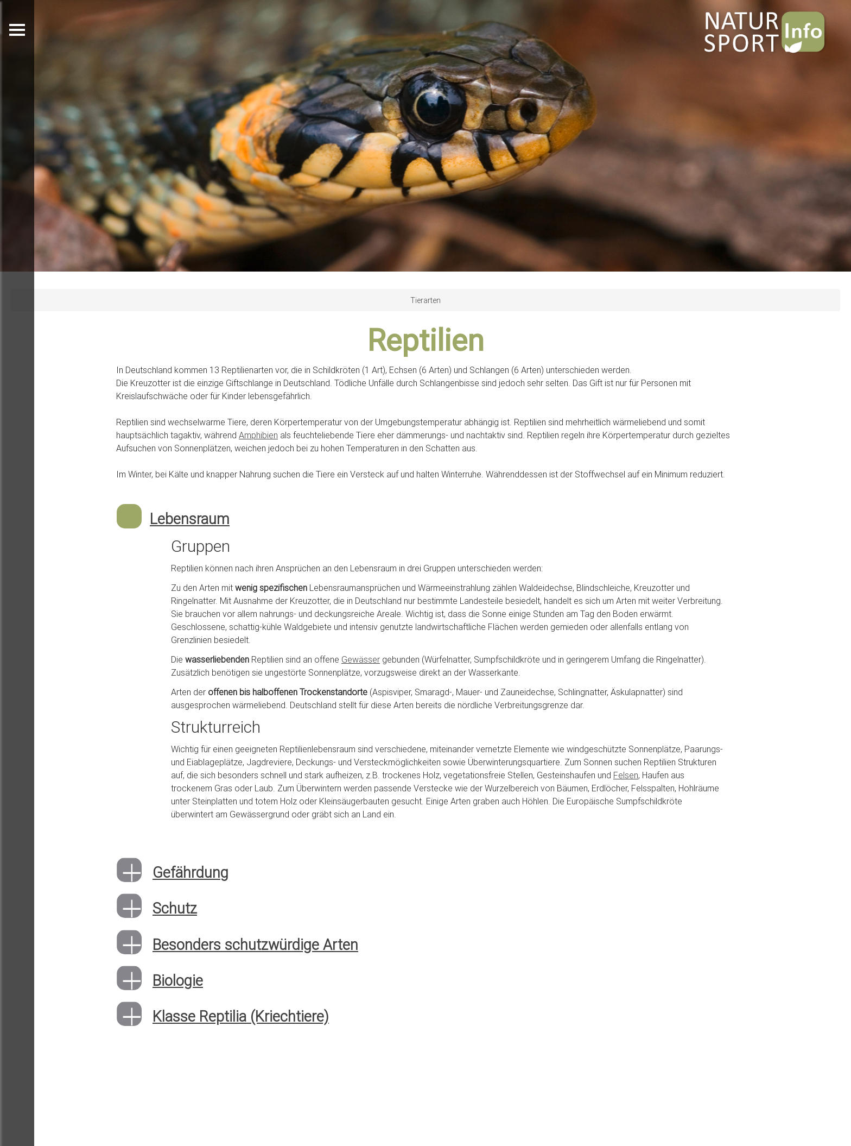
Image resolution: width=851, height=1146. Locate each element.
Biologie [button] (178, 981)
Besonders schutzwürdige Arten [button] (255, 945)
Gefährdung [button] (190, 872)
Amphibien (258, 435)
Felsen (625, 775)
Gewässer (360, 659)
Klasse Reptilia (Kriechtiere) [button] (241, 1016)
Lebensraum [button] (190, 519)
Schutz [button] (175, 908)
